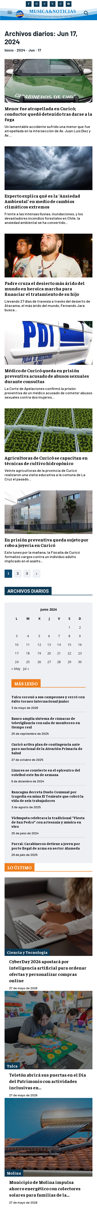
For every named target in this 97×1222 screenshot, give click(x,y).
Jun (31, 50)
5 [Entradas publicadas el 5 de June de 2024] (39, 636)
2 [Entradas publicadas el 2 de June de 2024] (80, 627)
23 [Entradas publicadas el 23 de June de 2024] (80, 653)
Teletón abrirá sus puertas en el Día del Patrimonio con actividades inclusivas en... (47, 1081)
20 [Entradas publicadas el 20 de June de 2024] (49, 653)
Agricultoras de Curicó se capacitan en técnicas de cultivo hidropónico (46, 460)
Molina (14, 1172)
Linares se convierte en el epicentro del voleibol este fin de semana (45, 772)
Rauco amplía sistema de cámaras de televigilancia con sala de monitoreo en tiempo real (45, 722)
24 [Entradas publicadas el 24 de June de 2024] (16, 662)
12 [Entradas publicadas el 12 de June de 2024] (39, 644)
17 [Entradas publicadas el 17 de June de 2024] (16, 653)
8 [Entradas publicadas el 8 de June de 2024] (69, 636)
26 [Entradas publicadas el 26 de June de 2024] (39, 662)
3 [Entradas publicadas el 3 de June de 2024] (17, 636)
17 (39, 50)
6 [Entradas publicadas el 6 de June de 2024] (49, 636)
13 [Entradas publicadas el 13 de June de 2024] (49, 644)
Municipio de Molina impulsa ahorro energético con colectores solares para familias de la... (45, 1188)
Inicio (9, 50)
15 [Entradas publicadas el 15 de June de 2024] (69, 644)
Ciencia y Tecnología (27, 952)
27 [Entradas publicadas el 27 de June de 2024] (49, 662)
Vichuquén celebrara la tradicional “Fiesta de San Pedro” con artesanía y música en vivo (48, 821)
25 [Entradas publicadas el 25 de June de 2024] (28, 662)
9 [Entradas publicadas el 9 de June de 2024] (80, 636)
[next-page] (36, 574)
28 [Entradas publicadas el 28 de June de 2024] (59, 662)
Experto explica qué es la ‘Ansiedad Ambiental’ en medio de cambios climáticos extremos (42, 201)
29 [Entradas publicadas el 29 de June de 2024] (69, 662)
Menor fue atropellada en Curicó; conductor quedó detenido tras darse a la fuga (48, 113)
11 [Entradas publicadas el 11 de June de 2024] (28, 644)
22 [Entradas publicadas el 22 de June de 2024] (69, 653)
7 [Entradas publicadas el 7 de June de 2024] (59, 636)
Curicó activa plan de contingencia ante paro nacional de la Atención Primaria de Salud (46, 748)
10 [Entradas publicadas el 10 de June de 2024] (16, 644)
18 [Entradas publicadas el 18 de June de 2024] (28, 653)
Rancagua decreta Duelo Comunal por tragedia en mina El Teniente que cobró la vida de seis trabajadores (47, 796)
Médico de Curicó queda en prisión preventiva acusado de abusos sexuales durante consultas (47, 375)
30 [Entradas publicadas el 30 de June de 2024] (80, 662)
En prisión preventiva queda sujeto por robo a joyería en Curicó (47, 542)
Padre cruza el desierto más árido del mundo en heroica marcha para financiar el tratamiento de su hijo (45, 288)
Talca (12, 1065)
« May (15, 668)
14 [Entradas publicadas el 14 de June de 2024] (59, 644)
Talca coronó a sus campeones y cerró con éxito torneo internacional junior (48, 698)
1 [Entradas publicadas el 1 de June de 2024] (69, 627)
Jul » (26, 668)
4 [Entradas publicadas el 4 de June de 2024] (28, 636)
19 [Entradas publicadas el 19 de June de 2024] (39, 653)
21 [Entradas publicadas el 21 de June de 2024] (59, 653)
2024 (21, 50)
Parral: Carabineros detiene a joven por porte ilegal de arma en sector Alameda (45, 845)
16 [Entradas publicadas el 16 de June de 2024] (80, 644)
